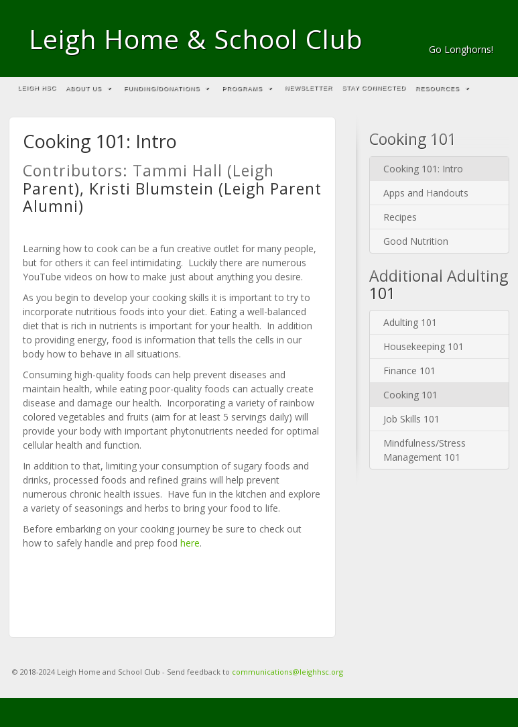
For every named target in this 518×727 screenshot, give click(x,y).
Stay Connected (374, 88)
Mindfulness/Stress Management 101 (424, 450)
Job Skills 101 (411, 418)
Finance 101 (409, 370)
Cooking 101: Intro (423, 168)
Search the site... (493, 88)
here (190, 543)
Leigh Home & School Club (196, 38)
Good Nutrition (415, 241)
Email (466, 31)
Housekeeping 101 (423, 346)
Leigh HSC (37, 88)
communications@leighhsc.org (287, 672)
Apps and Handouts (425, 192)
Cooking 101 (410, 394)
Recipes (400, 217)
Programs (247, 88)
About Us (88, 88)
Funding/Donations (166, 88)
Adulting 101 (410, 322)
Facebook (484, 31)
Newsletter (309, 88)
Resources (442, 88)
